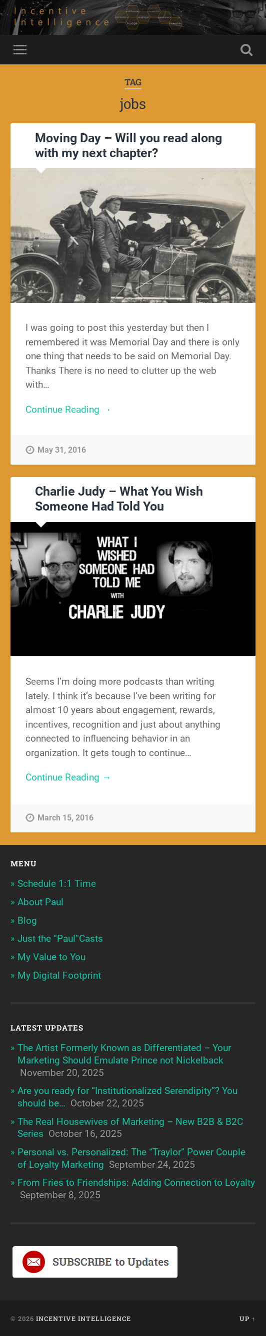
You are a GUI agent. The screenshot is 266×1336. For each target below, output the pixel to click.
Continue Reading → (69, 409)
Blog (27, 920)
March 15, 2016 (66, 817)
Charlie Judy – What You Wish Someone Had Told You (119, 499)
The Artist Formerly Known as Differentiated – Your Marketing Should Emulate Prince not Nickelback (124, 1054)
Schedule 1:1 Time (57, 883)
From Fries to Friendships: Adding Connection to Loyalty (136, 1182)
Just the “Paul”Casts (60, 938)
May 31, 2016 (62, 450)
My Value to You (52, 957)
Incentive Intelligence (83, 1319)
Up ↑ (247, 1319)
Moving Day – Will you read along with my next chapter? (128, 145)
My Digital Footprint (59, 975)
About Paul (41, 902)
